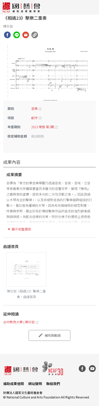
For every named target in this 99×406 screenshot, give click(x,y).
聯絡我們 (53, 383)
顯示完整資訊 (21, 229)
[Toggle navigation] (92, 7)
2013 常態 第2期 (42, 127)
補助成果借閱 (13, 383)
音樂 (34, 108)
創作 (34, 117)
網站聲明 (35, 383)
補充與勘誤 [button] (53, 335)
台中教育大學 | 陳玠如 (19, 322)
